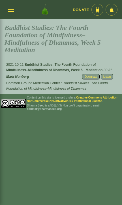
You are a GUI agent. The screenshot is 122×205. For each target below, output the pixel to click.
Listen (107, 76)
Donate (81, 10)
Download (91, 76)
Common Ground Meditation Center (33, 83)
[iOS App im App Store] (111, 10)
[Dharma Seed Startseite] (45, 9)
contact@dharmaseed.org (44, 108)
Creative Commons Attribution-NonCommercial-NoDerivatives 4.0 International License (72, 99)
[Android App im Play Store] (97, 10)
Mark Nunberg (17, 77)
